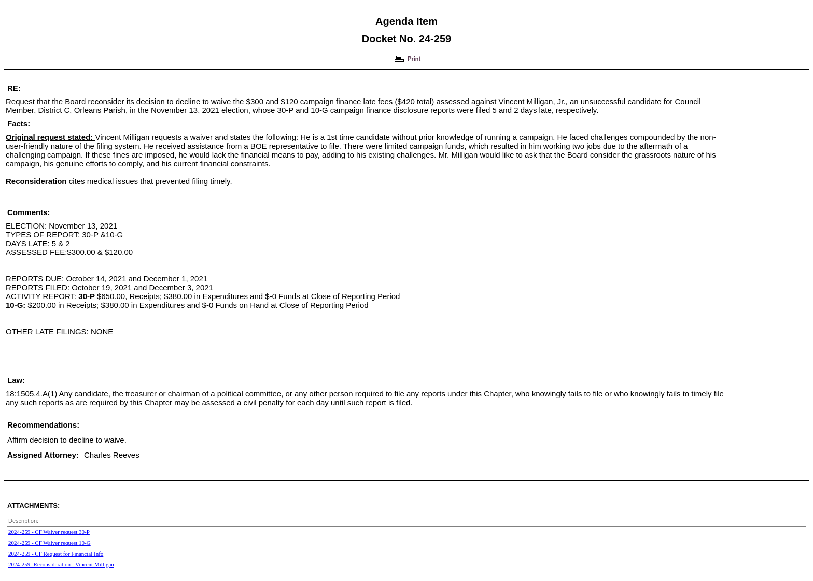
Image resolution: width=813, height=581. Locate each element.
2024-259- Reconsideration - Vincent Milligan (61, 564)
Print (414, 58)
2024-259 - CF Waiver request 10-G (49, 543)
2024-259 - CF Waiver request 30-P (49, 532)
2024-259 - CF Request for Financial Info (55, 553)
